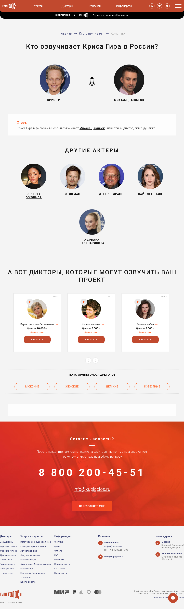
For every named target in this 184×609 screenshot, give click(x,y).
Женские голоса (8, 551)
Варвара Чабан (145, 324)
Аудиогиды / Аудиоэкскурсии (35, 564)
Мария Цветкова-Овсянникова (37, 324)
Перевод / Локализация (32, 573)
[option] (37, 322)
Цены (57, 546)
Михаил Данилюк (92, 128)
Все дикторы (7, 542)
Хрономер (25, 577)
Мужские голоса (8, 546)
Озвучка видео (28, 559)
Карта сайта (60, 573)
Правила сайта (62, 564)
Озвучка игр (26, 568)
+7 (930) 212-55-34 (113, 546)
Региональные (7, 564)
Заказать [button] (37, 339)
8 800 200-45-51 (92, 472)
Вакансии (59, 559)
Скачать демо (37, 332)
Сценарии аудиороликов (33, 546)
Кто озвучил (6, 573)
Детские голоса (8, 555)
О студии (58, 542)
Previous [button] (88, 360)
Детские (112, 386)
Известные (152, 386)
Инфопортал (124, 6)
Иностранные (7, 568)
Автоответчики (28, 551)
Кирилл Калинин (91, 324)
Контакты (59, 568)
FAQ (56, 555)
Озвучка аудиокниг (30, 555)
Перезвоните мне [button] (92, 506)
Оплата (58, 551)
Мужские (32, 386)
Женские (71, 386)
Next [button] (95, 360)
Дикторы (67, 6)
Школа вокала (27, 582)
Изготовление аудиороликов (35, 542)
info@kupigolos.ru (92, 489)
